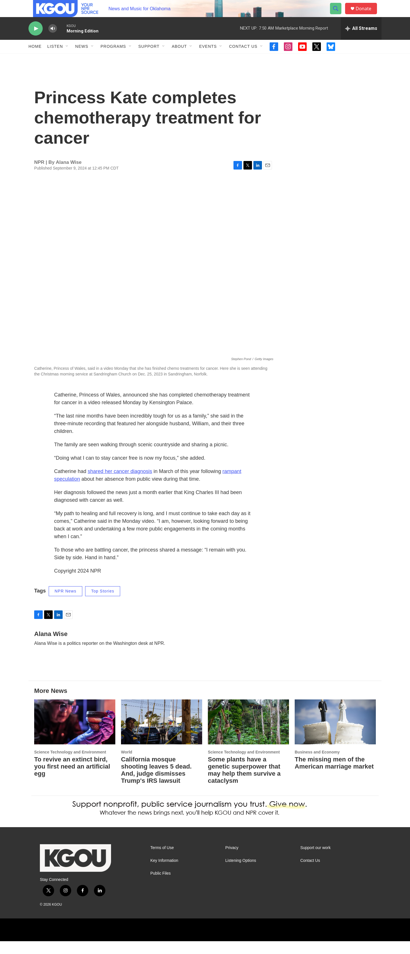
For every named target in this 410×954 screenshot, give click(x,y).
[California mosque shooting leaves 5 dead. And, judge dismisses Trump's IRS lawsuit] (161, 734)
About (179, 59)
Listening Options (240, 873)
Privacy (231, 860)
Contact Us (243, 59)
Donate (367, 15)
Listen (55, 59)
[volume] (53, 41)
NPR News (65, 604)
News (81, 59)
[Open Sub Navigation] (67, 59)
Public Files (160, 886)
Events (208, 59)
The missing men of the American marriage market (334, 776)
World (126, 765)
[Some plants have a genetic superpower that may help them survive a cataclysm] (248, 734)
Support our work (315, 860)
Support (148, 59)
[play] (35, 41)
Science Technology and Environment (70, 765)
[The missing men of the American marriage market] (335, 734)
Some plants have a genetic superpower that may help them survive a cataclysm (244, 783)
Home (35, 59)
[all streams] (361, 41)
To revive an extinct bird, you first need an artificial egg (72, 779)
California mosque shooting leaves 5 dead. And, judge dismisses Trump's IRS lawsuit (156, 783)
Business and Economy (317, 765)
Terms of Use (162, 860)
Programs (113, 59)
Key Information (164, 873)
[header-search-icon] (338, 15)
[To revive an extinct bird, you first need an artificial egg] (74, 734)
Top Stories (102, 604)
